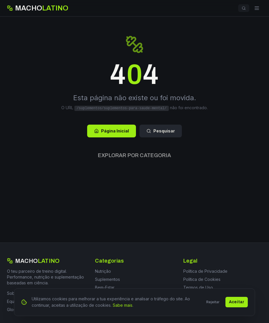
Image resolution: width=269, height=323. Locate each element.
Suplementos (107, 279)
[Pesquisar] (243, 8)
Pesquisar (160, 130)
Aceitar (236, 304)
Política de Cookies (201, 279)
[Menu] (257, 8)
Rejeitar (213, 304)
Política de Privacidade (205, 271)
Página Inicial (111, 130)
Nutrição (103, 271)
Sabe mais (122, 306)
